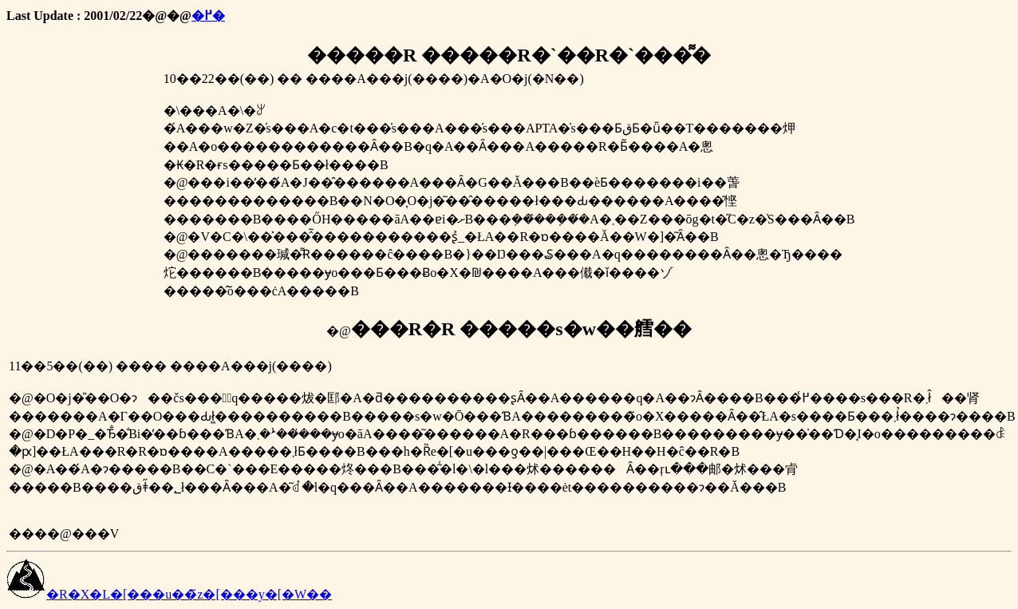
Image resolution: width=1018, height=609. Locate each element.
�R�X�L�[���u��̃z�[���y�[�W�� (169, 594)
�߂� (208, 15)
